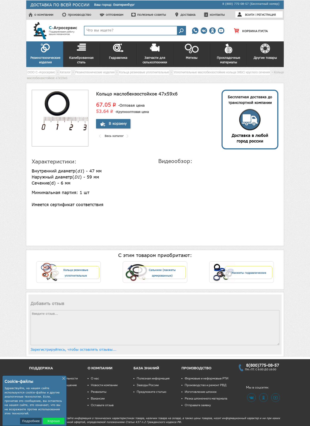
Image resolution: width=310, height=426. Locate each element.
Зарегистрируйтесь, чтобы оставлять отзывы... (73, 349)
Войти (249, 14)
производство (79, 15)
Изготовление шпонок (201, 392)
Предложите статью (151, 392)
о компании (43, 15)
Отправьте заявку (198, 405)
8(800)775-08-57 (262, 365)
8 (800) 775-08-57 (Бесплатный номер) (250, 3)
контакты (217, 15)
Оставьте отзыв (102, 405)
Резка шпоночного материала (206, 398)
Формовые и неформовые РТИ (206, 378)
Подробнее (31, 421)
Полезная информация (153, 378)
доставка (187, 15)
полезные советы (151, 15)
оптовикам (114, 15)
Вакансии (98, 398)
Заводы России (148, 385)
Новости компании (104, 385)
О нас (95, 378)
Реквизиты (98, 392)
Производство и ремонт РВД (205, 385)
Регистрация (266, 14)
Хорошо (53, 421)
